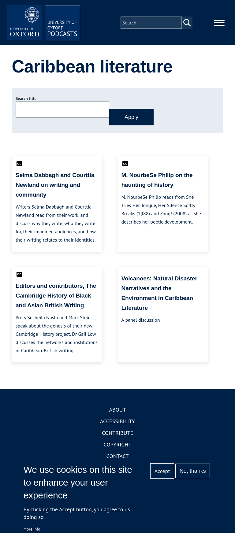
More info (32, 529)
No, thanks (193, 471)
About (117, 409)
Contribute (117, 433)
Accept (162, 471)
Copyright (118, 444)
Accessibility (117, 421)
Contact (117, 456)
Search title (26, 99)
